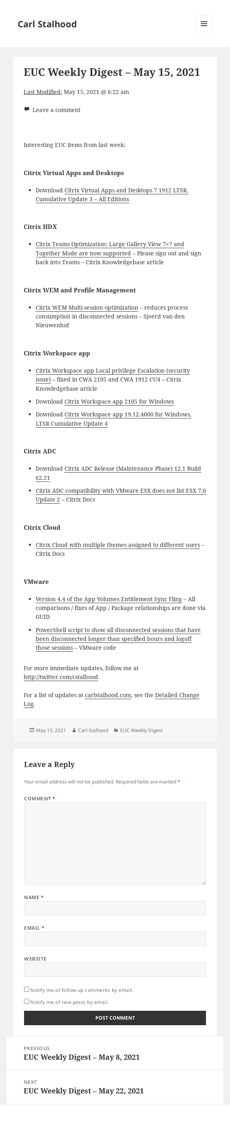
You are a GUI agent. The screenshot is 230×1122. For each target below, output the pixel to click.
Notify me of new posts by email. (69, 1002)
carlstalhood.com (108, 695)
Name (34, 897)
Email (34, 927)
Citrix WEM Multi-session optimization (87, 307)
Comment (39, 798)
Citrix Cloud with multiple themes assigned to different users (118, 545)
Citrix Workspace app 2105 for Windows (119, 401)
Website (35, 958)
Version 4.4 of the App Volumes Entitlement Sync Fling (109, 599)
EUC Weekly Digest (141, 730)
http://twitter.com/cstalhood (61, 677)
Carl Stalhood (47, 24)
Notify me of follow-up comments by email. (81, 990)
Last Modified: (43, 92)
